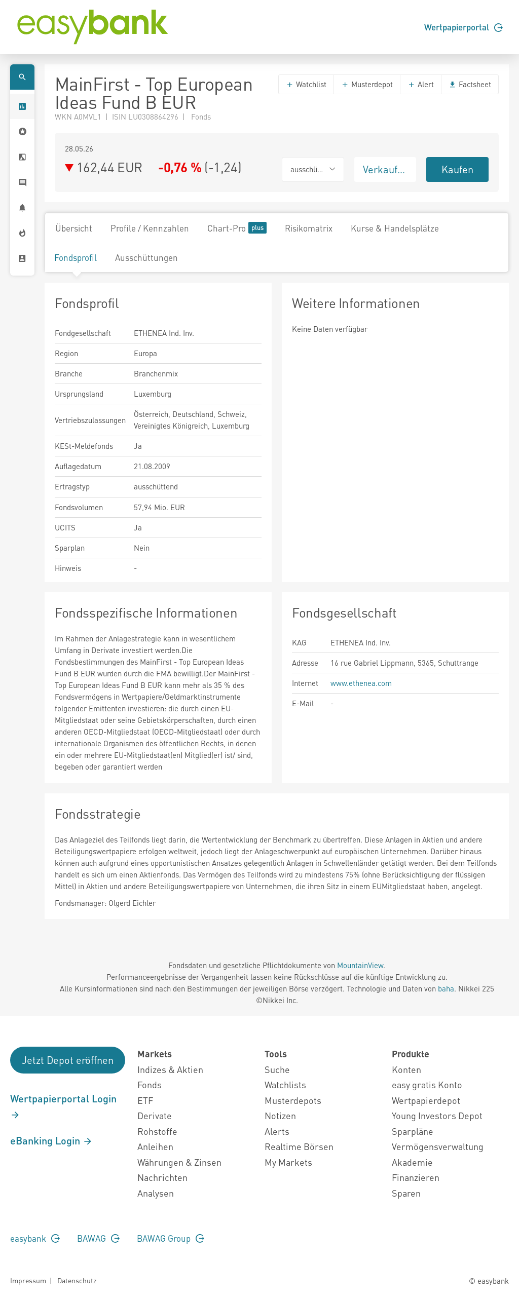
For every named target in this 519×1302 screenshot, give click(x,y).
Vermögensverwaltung (438, 1146)
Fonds (149, 1084)
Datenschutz (76, 1280)
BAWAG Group (170, 1238)
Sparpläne (412, 1131)
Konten (406, 1069)
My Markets (288, 1162)
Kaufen (457, 169)
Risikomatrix (308, 228)
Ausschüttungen (146, 257)
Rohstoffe (157, 1131)
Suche (277, 1069)
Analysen (155, 1193)
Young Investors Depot (437, 1115)
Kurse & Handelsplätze (395, 228)
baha (446, 988)
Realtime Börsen (299, 1146)
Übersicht (73, 228)
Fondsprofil (75, 257)
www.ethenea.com (361, 683)
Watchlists (285, 1084)
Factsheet (470, 84)
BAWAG (98, 1238)
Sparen (406, 1193)
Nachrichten (162, 1177)
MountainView (360, 965)
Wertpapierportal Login (63, 1106)
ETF (145, 1100)
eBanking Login (51, 1140)
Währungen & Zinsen (179, 1162)
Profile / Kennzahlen (149, 228)
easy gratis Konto (427, 1084)
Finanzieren (415, 1177)
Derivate (154, 1115)
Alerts (277, 1131)
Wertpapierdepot (426, 1100)
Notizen (280, 1115)
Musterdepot (367, 84)
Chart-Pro (237, 228)
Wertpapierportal (463, 26)
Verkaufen (386, 169)
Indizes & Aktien (170, 1069)
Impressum (28, 1280)
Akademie (412, 1162)
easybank (35, 1238)
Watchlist (306, 84)
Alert (420, 84)
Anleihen (155, 1146)
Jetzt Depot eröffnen (68, 1059)
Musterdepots (293, 1100)
